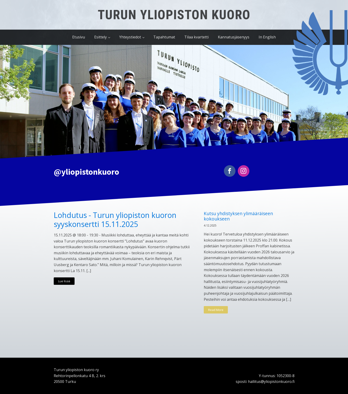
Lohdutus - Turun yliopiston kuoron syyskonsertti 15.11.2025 (115, 220)
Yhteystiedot (130, 37)
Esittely (100, 37)
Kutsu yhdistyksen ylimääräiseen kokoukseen (238, 216)
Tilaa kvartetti (196, 37)
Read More (215, 310)
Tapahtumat (164, 37)
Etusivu (78, 37)
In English (267, 37)
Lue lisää (64, 281)
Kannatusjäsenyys (233, 37)
